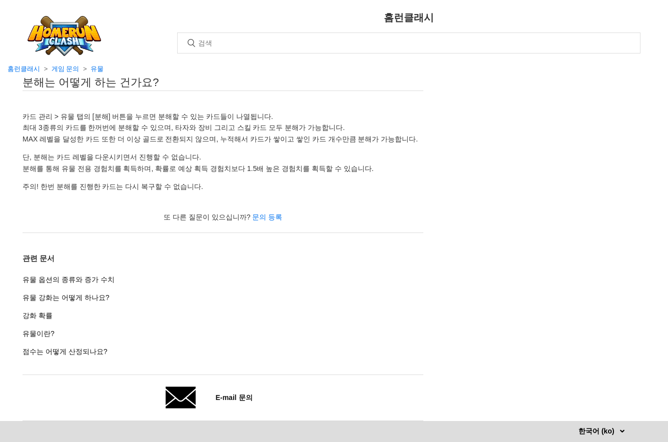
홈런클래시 (24, 68)
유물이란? (39, 334)
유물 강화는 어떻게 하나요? (66, 298)
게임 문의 (66, 68)
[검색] (409, 43)
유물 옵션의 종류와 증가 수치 (69, 280)
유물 (97, 68)
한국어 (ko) (597, 431)
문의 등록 (267, 217)
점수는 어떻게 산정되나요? (65, 352)
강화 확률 (38, 316)
